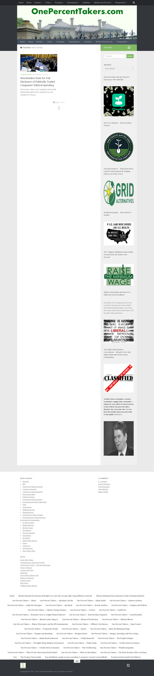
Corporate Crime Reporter (33, 492)
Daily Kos (24, 573)
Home (21, 3)
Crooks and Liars (26, 570)
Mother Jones (28, 528)
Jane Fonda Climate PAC (29, 575)
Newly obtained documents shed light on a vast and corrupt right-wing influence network (55, 596)
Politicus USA (25, 581)
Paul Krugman (104, 487)
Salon (25, 543)
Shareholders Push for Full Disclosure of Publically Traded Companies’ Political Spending (37, 82)
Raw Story (24, 583)
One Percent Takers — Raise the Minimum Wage (110, 629)
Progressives (120, 3)
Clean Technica (26, 568)
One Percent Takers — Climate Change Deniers (47, 610)
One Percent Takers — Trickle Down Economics (120, 643)
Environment (72, 3)
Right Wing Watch (30, 541)
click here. (118, 414)
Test (15, 657)
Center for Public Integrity (33, 487)
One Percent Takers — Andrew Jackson (126, 601)
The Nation (27, 530)
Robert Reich (103, 492)
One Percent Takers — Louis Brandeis (126, 615)
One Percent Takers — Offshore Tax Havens (90, 624)
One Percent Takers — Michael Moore (117, 619)
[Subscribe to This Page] (125, 47)
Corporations (26, 74)
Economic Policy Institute (32, 500)
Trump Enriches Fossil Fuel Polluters (126, 657)
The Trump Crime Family (31, 657)
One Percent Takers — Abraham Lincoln (56, 601)
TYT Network (28, 548)
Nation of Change (27, 578)
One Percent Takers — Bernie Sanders (91, 605)
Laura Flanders (104, 484)
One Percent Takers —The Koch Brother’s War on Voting (123, 652)
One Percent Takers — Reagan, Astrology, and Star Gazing (114, 634)
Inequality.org (28, 512)
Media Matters (28, 525)
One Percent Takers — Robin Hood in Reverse (39, 638)
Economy (58, 3)
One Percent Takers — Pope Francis (126, 624)
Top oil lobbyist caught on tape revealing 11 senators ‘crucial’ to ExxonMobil (76, 657)
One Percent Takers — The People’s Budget (115, 638)
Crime (47, 3)
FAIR (24, 505)
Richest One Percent (102, 3)
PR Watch (26, 538)
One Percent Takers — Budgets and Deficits (129, 605)
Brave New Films (26, 560)
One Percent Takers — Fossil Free (112, 610)
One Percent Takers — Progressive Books (41, 629)
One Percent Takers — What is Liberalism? (78, 652)
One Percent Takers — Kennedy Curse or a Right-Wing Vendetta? (38, 615)
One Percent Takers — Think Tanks (82, 643)
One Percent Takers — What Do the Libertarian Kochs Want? (32, 652)
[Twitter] (129, 47)
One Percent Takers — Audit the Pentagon (24, 605)
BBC (24, 484)
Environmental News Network (34, 502)
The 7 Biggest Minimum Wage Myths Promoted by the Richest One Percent (118, 254)
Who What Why (29, 551)
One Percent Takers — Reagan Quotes (71, 634)
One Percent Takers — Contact (82, 610)
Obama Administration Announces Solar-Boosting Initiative (120, 596)
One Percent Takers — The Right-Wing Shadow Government (39, 643)
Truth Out (26, 546)
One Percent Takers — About (24, 601)
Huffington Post (29, 510)
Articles (37, 3)
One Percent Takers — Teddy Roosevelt (78, 638)
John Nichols (103, 489)
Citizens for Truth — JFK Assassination (35, 565)
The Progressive (29, 533)
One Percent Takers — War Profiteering (79, 648)
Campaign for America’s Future (32, 563)
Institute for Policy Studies (33, 515)
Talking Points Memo (28, 586)
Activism (86, 3)
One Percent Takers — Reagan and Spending (34, 634)
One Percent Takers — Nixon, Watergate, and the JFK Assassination (40, 624)
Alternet (26, 482)
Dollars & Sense (29, 497)
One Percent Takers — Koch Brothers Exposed (88, 615)
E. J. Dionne (102, 482)
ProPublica (27, 536)
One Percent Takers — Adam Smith (91, 601)
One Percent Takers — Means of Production (80, 619)
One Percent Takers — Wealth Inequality (117, 648)
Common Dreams (29, 489)
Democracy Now (29, 494)
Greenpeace (27, 507)
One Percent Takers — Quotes (74, 629)
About (29, 3)
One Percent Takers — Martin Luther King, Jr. (39, 619)
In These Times (28, 523)
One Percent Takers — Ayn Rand (59, 605)
